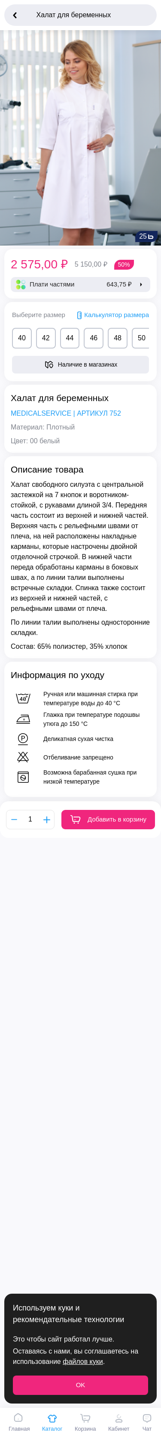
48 (118, 338)
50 (142, 338)
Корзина (85, 1422)
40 (22, 338)
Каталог (52, 1422)
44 (70, 338)
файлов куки (83, 1361)
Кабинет (118, 1422)
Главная (19, 1422)
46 (93, 338)
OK (80, 1384)
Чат (147, 1422)
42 (46, 338)
